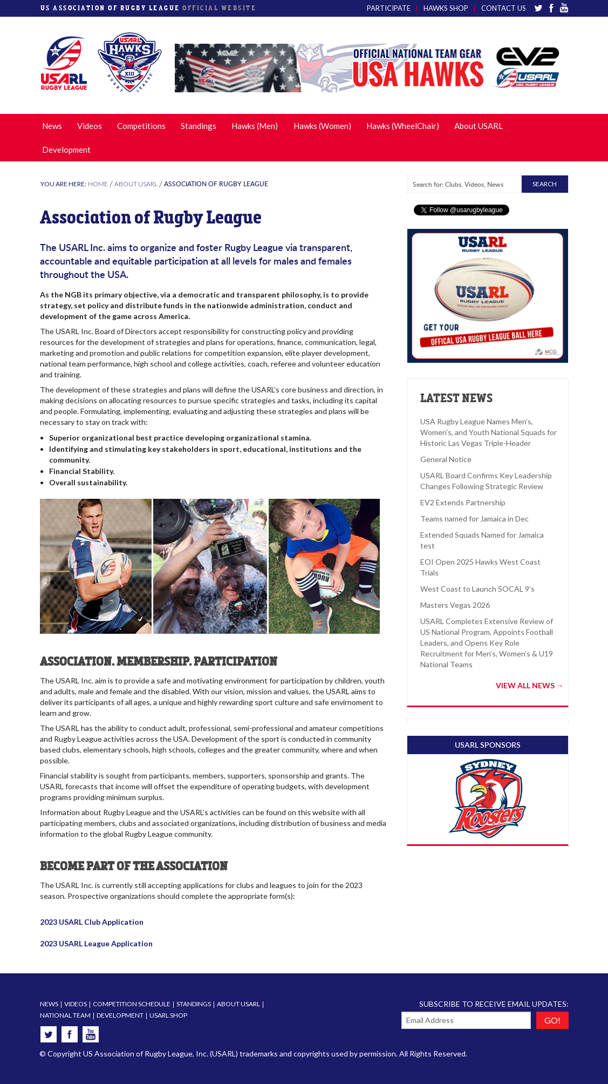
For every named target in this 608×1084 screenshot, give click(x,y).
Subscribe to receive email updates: (494, 1003)
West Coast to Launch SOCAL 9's (477, 588)
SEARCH (544, 184)
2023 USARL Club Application (92, 921)
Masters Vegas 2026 (455, 604)
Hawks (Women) (322, 126)
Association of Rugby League (216, 183)
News (52, 126)
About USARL (478, 126)
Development (66, 149)
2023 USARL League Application (96, 943)
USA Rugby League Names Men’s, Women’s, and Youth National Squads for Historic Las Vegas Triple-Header (488, 432)
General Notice (446, 459)
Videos (89, 126)
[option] (372, 68)
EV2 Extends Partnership (462, 502)
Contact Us (503, 8)
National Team (65, 1015)
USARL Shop (168, 1015)
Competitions (141, 126)
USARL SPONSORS (488, 745)
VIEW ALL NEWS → (530, 685)
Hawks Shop (445, 8)
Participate (389, 8)
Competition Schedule (131, 1004)
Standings (198, 126)
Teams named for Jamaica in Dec (474, 518)
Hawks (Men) (254, 126)
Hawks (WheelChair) (402, 126)
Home (98, 184)
